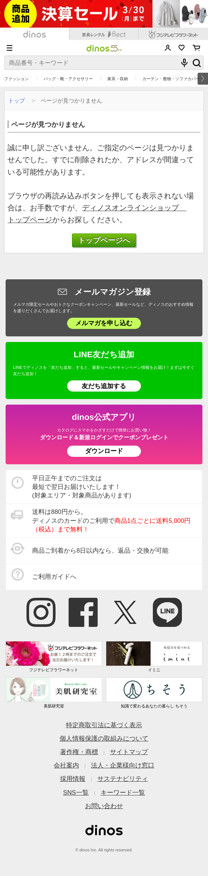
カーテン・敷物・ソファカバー (171, 78)
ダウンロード (104, 451)
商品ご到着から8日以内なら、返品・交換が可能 (100, 550)
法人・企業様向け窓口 (122, 765)
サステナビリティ (122, 778)
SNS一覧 (75, 792)
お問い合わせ (104, 806)
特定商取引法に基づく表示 (104, 725)
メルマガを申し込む (103, 323)
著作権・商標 (79, 752)
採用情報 (72, 778)
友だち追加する (104, 386)
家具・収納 (117, 78)
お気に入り (182, 48)
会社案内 (66, 765)
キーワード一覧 (123, 792)
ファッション (16, 78)
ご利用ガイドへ (54, 576)
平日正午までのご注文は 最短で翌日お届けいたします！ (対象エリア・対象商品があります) (81, 487)
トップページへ (104, 240)
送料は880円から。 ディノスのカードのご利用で (111, 520)
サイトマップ (129, 752)
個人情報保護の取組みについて (104, 738)
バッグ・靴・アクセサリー (68, 78)
